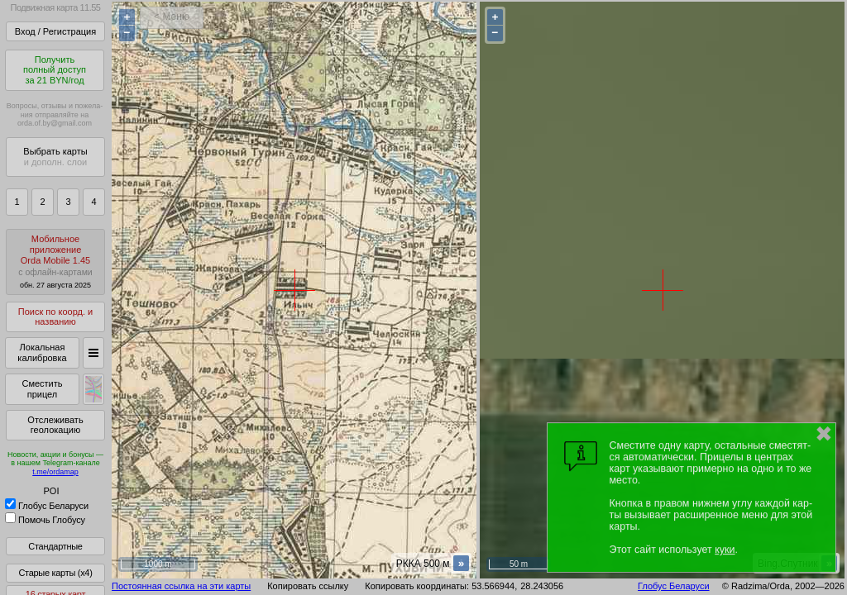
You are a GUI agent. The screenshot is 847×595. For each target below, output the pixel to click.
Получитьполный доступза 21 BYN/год (54, 70)
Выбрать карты (55, 156)
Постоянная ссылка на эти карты (181, 586)
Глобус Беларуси (47, 506)
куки (725, 549)
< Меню (171, 16)
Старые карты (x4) (55, 573)
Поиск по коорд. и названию (55, 317)
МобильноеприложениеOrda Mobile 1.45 (55, 261)
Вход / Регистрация (55, 31)
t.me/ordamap (55, 472)
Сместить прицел (42, 388)
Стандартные (55, 546)
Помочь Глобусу (45, 520)
